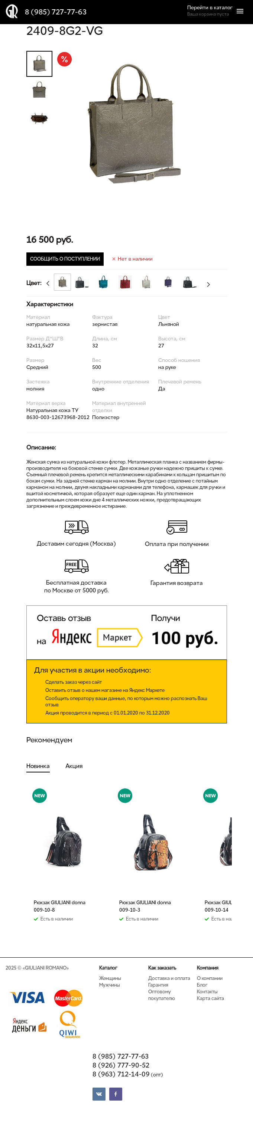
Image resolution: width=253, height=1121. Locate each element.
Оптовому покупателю (161, 994)
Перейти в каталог (210, 7)
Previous (46, 282)
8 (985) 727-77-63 (56, 12)
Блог (202, 985)
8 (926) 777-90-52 (121, 1065)
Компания (207, 968)
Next (210, 286)
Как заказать (162, 968)
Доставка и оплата (169, 978)
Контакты (207, 991)
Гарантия (158, 985)
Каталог (108, 968)
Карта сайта (210, 998)
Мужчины (109, 985)
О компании (210, 978)
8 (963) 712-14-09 (128, 1074)
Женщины (110, 978)
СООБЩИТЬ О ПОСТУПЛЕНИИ (65, 259)
